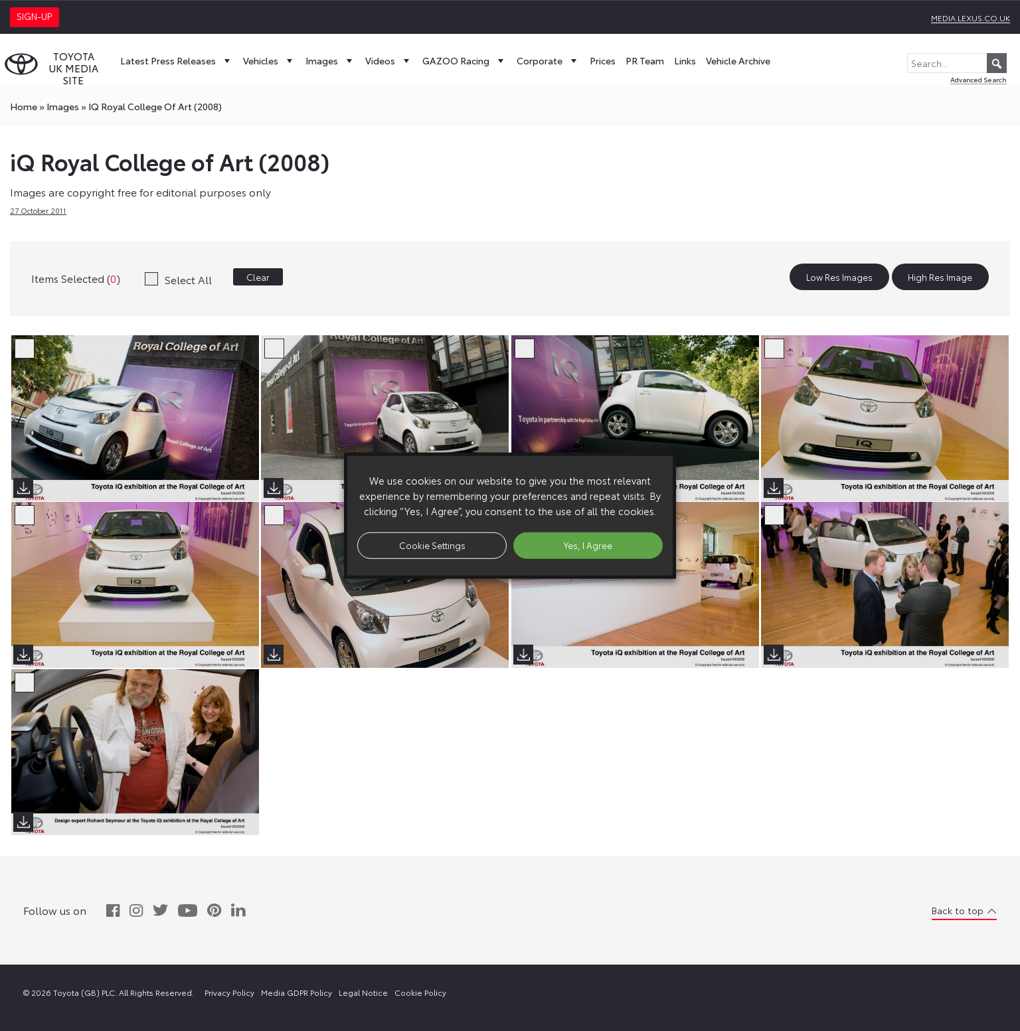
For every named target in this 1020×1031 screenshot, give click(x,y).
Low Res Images (839, 277)
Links (685, 60)
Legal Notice (363, 992)
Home (23, 106)
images (62, 106)
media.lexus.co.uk (970, 17)
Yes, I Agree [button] (588, 545)
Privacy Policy (229, 992)
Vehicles (269, 60)
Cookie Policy (420, 992)
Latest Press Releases (176, 60)
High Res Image (940, 277)
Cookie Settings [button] (432, 545)
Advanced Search (978, 79)
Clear (258, 277)
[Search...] (957, 63)
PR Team (645, 60)
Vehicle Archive (738, 60)
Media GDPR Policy (296, 992)
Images (330, 60)
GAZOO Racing (464, 60)
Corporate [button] (548, 60)
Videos (388, 60)
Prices (603, 60)
